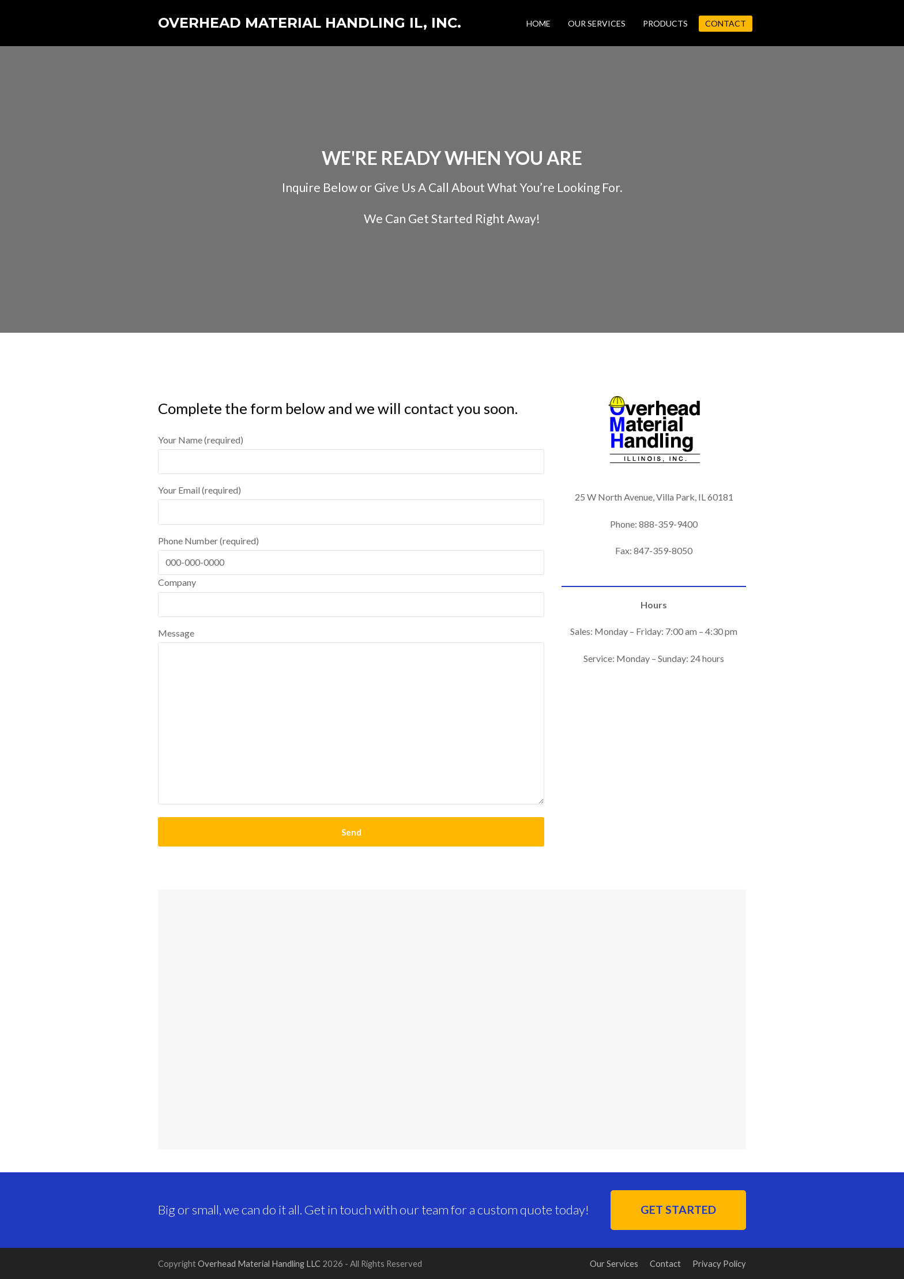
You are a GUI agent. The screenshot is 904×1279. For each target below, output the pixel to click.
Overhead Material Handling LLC (259, 1263)
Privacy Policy (719, 1263)
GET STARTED (678, 1209)
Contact (665, 1263)
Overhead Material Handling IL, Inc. (309, 22)
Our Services (614, 1263)
